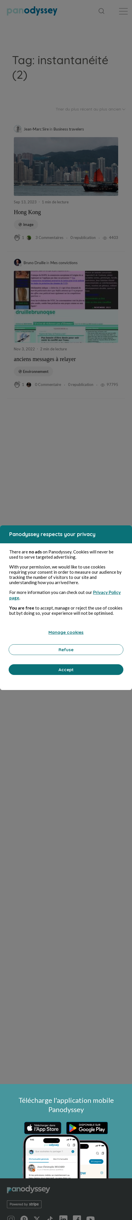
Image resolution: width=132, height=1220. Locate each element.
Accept (66, 669)
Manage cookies (66, 632)
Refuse (66, 649)
